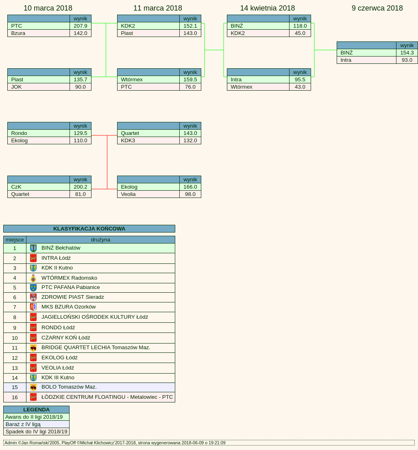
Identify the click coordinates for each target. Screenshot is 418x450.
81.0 (80, 194)
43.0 (300, 87)
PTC (16, 26)
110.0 (80, 140)
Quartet (20, 194)
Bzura (18, 33)
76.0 (190, 87)
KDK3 (128, 140)
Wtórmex (131, 79)
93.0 (407, 60)
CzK (16, 187)
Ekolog (19, 140)
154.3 (407, 53)
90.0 (80, 87)
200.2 (80, 187)
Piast (17, 79)
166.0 (190, 187)
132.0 (190, 140)
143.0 (190, 33)
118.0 (300, 26)
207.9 (80, 26)
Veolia (128, 194)
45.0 (300, 33)
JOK (16, 87)
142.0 (80, 33)
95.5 (300, 79)
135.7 (80, 79)
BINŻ (237, 26)
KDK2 (128, 26)
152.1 (190, 26)
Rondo (19, 133)
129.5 (80, 133)
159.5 (190, 79)
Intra (236, 79)
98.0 (190, 194)
